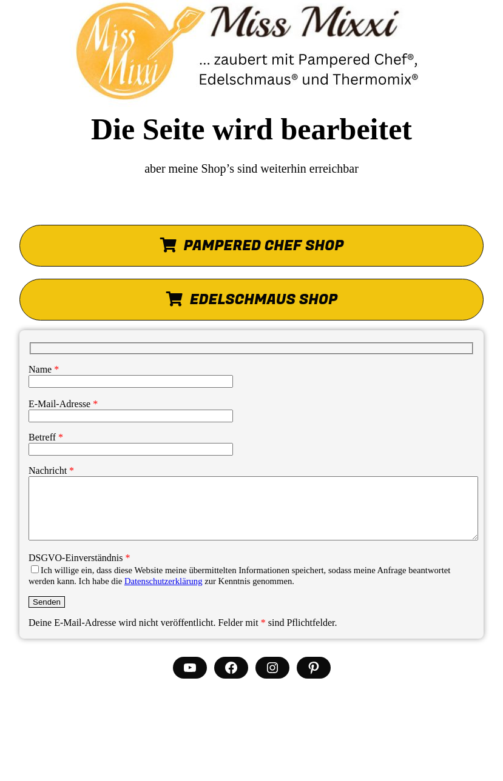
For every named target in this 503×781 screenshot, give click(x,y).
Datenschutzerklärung (163, 581)
